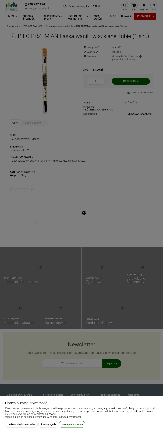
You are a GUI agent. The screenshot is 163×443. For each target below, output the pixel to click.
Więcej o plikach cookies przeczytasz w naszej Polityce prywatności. (43, 416)
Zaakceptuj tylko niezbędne (21, 424)
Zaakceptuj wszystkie (72, 424)
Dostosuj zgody (48, 424)
